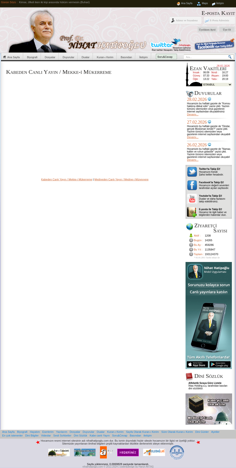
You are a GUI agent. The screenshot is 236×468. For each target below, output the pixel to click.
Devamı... (192, 114)
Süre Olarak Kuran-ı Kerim (177, 431)
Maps (205, 3)
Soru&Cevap (119, 435)
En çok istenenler (12, 435)
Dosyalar (50, 57)
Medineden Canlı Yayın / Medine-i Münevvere (121, 179)
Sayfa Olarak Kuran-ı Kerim (142, 431)
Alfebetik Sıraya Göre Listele (205, 383)
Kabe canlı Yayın (100, 435)
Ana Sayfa (186, 3)
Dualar (85, 57)
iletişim (148, 435)
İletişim (220, 3)
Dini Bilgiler (32, 435)
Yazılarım (61, 431)
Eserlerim (48, 431)
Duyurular (68, 57)
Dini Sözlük (80, 435)
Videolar (46, 435)
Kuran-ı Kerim (105, 57)
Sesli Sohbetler (62, 435)
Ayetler (215, 431)
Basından (126, 57)
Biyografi (32, 57)
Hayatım (35, 431)
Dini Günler (202, 431)
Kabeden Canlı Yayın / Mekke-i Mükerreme (66, 179)
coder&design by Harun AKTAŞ (137, 466)
